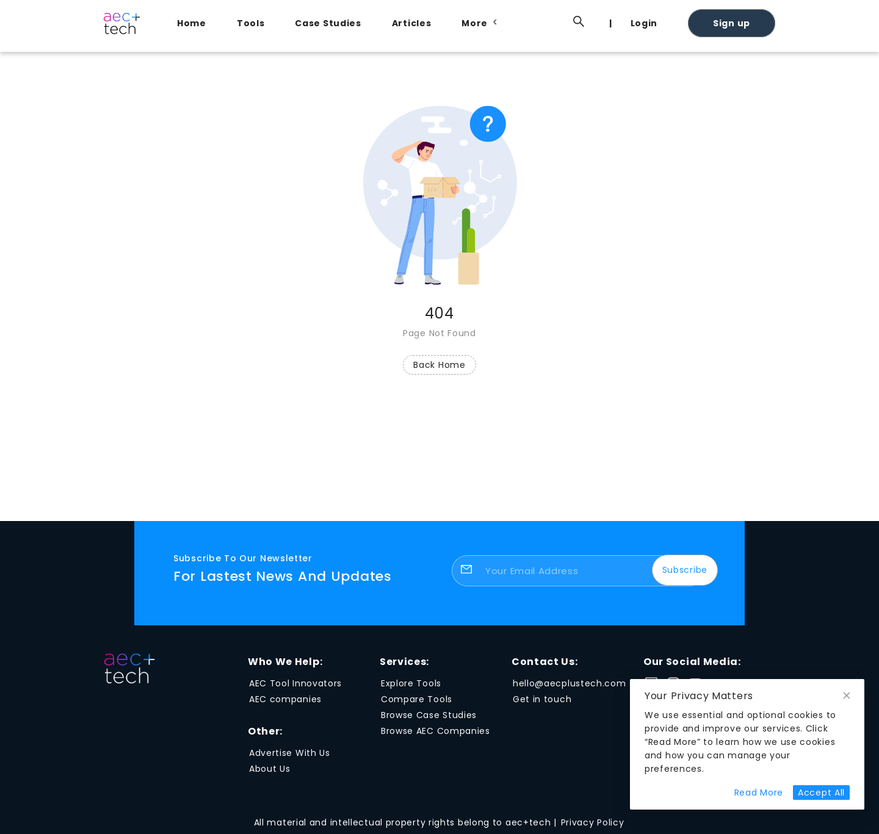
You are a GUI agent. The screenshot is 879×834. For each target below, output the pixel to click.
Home (191, 23)
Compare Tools (416, 699)
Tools (251, 23)
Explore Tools (411, 683)
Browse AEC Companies (435, 731)
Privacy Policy (592, 822)
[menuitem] (195, 23)
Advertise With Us (289, 753)
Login (644, 23)
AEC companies (285, 699)
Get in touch (542, 699)
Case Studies (328, 23)
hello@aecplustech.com (569, 683)
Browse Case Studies (429, 715)
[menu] (470, 22)
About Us (270, 769)
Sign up (731, 23)
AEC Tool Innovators (295, 683)
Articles (412, 23)
